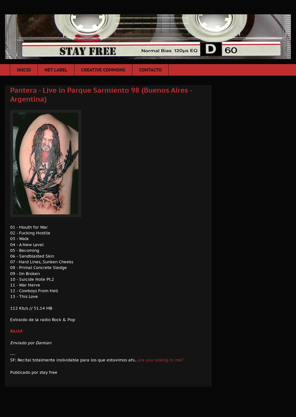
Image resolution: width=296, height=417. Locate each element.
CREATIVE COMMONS (103, 70)
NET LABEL (56, 70)
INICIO (24, 70)
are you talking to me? (160, 360)
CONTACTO (150, 70)
